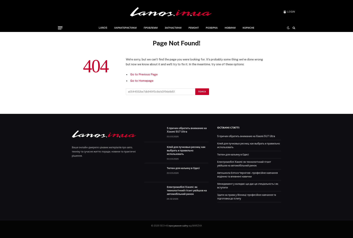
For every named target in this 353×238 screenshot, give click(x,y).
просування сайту (178, 225)
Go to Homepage (141, 80)
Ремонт (193, 27)
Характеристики (125, 27)
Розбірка (212, 27)
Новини (230, 27)
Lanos (103, 27)
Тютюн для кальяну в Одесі (183, 168)
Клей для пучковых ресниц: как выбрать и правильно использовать (186, 150)
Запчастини (173, 27)
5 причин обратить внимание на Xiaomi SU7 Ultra (187, 130)
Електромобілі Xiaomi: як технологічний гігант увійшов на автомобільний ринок (187, 190)
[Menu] (60, 28)
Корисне (248, 27)
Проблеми (151, 27)
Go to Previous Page (144, 74)
